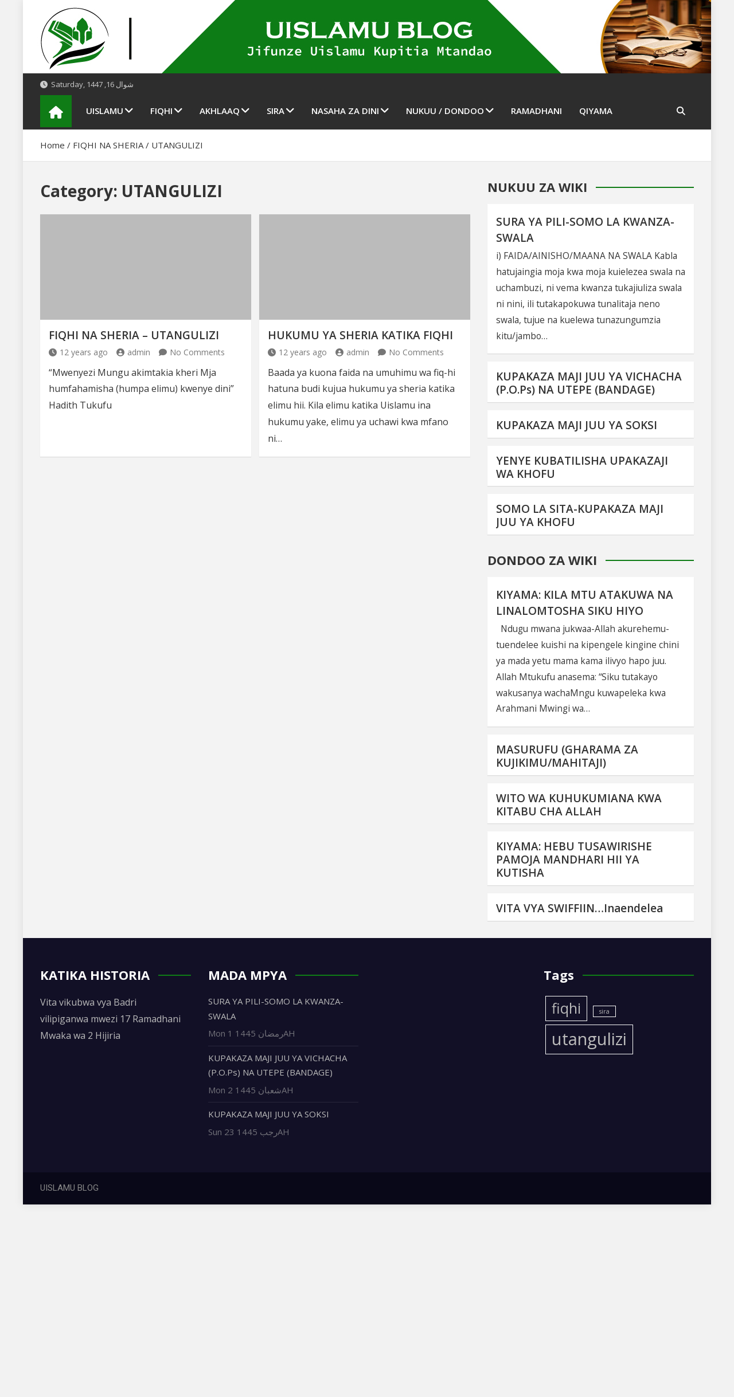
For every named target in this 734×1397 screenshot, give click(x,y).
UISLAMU (104, 110)
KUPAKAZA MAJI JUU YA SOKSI (576, 425)
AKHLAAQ (220, 110)
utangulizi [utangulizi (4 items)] (589, 1038)
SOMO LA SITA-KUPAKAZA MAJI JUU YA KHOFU (579, 515)
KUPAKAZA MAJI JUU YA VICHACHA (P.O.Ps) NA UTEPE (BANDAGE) (589, 383)
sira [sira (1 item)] (604, 1011)
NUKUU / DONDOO (445, 110)
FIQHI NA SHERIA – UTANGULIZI (134, 335)
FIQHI (161, 110)
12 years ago (78, 352)
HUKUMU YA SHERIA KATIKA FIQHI (360, 335)
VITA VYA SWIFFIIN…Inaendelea (579, 908)
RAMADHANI (536, 110)
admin (133, 352)
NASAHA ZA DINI (345, 110)
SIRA (275, 110)
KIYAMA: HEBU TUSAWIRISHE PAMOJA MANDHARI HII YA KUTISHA (574, 859)
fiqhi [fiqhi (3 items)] (566, 1008)
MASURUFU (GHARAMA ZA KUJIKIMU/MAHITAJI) (567, 756)
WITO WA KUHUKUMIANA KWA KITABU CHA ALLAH (579, 805)
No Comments (197, 352)
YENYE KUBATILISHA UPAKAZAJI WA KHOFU (582, 467)
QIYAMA (595, 110)
